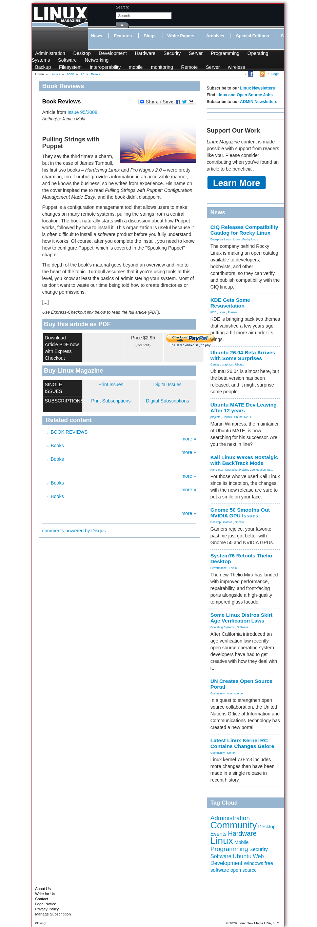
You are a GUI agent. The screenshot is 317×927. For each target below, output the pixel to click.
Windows (253, 863)
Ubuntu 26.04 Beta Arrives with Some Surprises (243, 355)
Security (172, 53)
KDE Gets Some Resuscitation (230, 303)
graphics (227, 364)
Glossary (40, 923)
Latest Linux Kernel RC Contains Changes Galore (242, 743)
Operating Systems (237, 469)
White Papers (181, 36)
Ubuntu (239, 364)
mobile (136, 67)
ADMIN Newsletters (258, 101)
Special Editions (252, 36)
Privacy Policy (47, 909)
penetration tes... (262, 469)
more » (188, 438)
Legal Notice (45, 904)
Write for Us (45, 894)
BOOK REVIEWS (69, 432)
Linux (236, 239)
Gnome (239, 522)
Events (219, 834)
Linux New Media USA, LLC (258, 923)
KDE (213, 312)
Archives (215, 36)
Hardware (145, 53)
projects (215, 417)
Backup (43, 67)
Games (215, 364)
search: (122, 7)
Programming (225, 53)
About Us (43, 889)
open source (235, 693)
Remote (189, 67)
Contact (41, 899)
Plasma (232, 312)
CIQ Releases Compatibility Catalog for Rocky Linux (244, 230)
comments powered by (74, 530)
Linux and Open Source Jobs (244, 95)
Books (57, 445)
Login (276, 74)
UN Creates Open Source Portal (242, 684)
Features (123, 36)
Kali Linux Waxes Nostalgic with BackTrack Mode (244, 460)
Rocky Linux (250, 239)
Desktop (82, 53)
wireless (236, 67)
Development (113, 53)
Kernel (231, 752)
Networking (96, 60)
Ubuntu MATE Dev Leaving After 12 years (244, 407)
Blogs (150, 36)
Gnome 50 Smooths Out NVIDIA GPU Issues (240, 512)
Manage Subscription (53, 914)
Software (67, 60)
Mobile (241, 842)
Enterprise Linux (221, 239)
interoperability (105, 67)
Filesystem (70, 67)
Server (196, 53)
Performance (219, 568)
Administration (50, 53)
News (96, 36)
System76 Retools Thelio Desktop (241, 558)
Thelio (233, 568)
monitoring (162, 67)
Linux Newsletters (257, 88)
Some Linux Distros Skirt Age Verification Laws (242, 618)
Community (218, 693)
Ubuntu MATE (243, 417)
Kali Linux (217, 469)
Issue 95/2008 (82, 112)
